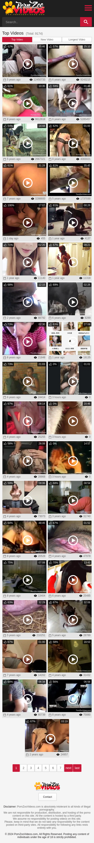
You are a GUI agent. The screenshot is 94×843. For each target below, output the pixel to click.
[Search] (86, 22)
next (68, 768)
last (77, 768)
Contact (47, 796)
